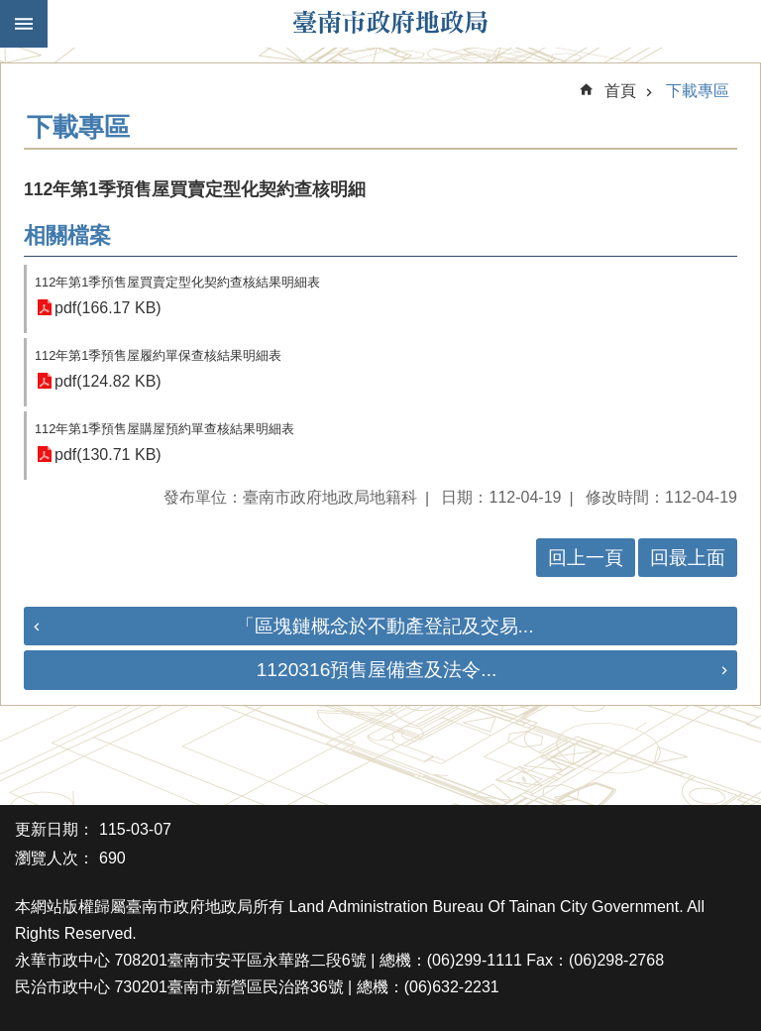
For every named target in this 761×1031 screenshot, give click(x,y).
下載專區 (697, 90)
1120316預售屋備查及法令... (377, 669)
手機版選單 (24, 24)
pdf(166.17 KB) (108, 307)
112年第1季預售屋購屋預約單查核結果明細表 (164, 428)
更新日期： (54, 829)
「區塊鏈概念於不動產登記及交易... (385, 626)
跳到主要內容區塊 (10, 10)
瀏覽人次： (54, 858)
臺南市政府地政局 (390, 24)
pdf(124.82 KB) (108, 381)
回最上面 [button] (687, 557)
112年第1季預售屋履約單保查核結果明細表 (158, 355)
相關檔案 (67, 235)
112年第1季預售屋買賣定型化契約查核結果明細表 (177, 282)
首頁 (620, 90)
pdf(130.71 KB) (108, 454)
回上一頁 (585, 557)
